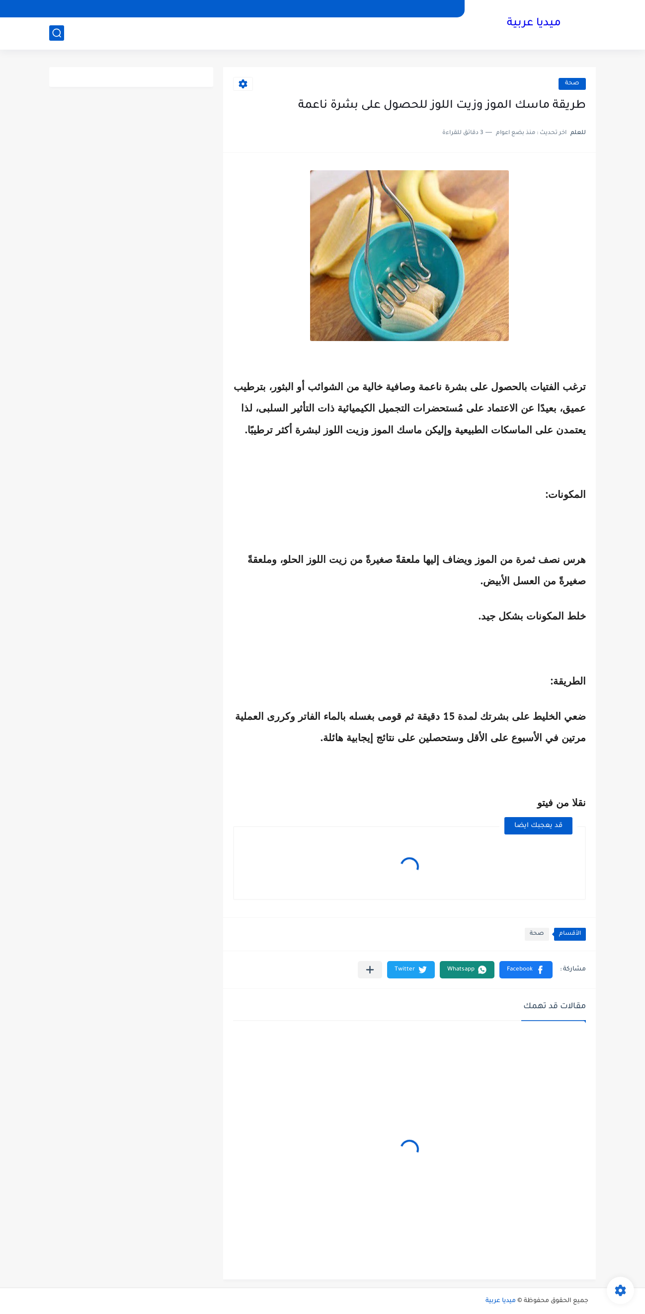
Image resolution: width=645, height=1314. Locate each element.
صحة (572, 83)
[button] (526, 969)
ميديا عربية (534, 24)
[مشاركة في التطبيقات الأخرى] (370, 969)
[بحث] (56, 33)
